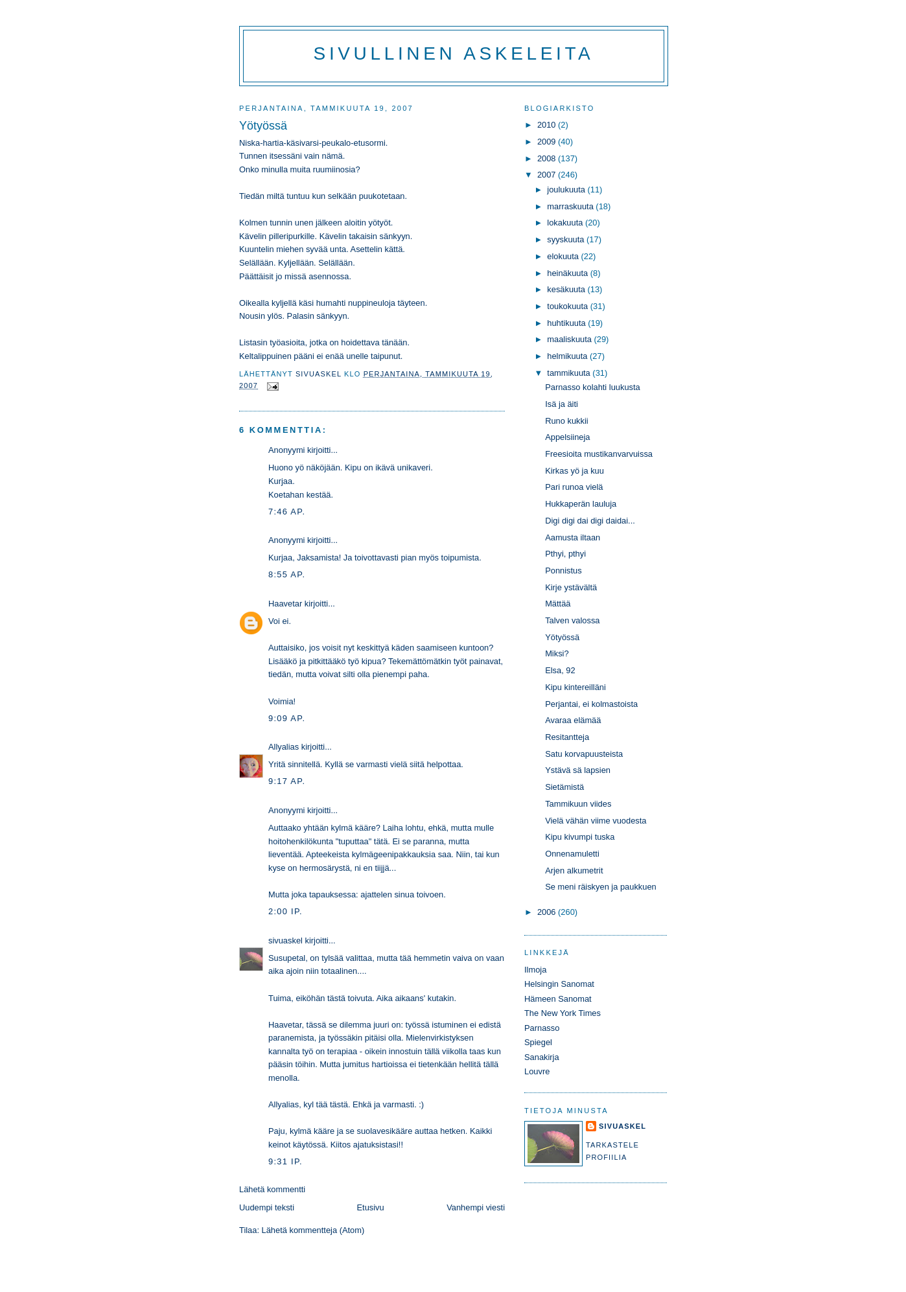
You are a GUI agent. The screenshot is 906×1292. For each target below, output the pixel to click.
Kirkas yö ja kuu (574, 471)
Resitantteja (567, 737)
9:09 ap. (286, 718)
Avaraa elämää (573, 720)
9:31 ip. (285, 1161)
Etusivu (370, 1207)
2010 (547, 125)
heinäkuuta (568, 273)
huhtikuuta (567, 323)
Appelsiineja (567, 437)
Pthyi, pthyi (565, 554)
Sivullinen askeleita (454, 53)
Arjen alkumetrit (574, 870)
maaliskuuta (570, 339)
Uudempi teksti (266, 1207)
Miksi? (556, 653)
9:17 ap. (286, 781)
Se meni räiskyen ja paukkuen (600, 887)
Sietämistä (564, 787)
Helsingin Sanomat (559, 984)
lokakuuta (566, 222)
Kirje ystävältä (571, 587)
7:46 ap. (286, 511)
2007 (547, 174)
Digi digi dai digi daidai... (590, 520)
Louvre (537, 1071)
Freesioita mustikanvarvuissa (599, 454)
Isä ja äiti (561, 404)
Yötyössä (562, 637)
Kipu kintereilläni (575, 687)
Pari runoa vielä (574, 487)
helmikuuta (568, 356)
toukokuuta (568, 306)
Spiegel (538, 1042)
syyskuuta (567, 239)
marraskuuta (571, 206)
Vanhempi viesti (476, 1207)
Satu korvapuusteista (584, 754)
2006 (547, 912)
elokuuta (564, 256)
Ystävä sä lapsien (577, 770)
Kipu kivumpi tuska (579, 837)
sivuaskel (285, 940)
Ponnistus (563, 570)
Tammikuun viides (578, 804)
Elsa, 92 (560, 670)
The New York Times (562, 1013)
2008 (547, 158)
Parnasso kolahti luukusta (592, 387)
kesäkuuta (567, 289)
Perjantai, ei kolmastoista (591, 704)
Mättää (557, 603)
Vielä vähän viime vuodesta (595, 820)
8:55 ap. (286, 574)
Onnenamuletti (572, 854)
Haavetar (285, 603)
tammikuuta (569, 373)
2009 (547, 141)
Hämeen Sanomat (558, 999)
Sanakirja (541, 1057)
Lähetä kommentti (272, 1189)
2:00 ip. (285, 911)
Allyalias (283, 747)
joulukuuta (567, 189)
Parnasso (541, 1028)
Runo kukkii (566, 421)
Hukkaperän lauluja (580, 504)
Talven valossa (572, 620)
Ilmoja (535, 970)
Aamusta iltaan (572, 537)
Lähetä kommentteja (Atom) (313, 1230)
